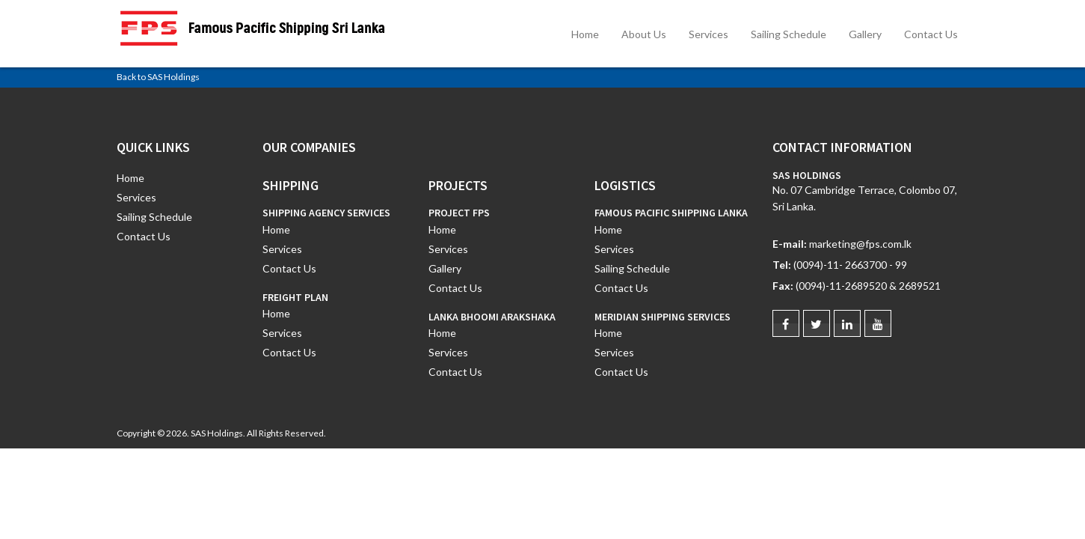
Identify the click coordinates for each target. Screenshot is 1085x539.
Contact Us (931, 34)
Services (708, 34)
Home (585, 34)
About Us (643, 34)
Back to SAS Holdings (158, 76)
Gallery (865, 34)
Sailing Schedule (788, 34)
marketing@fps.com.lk (860, 243)
